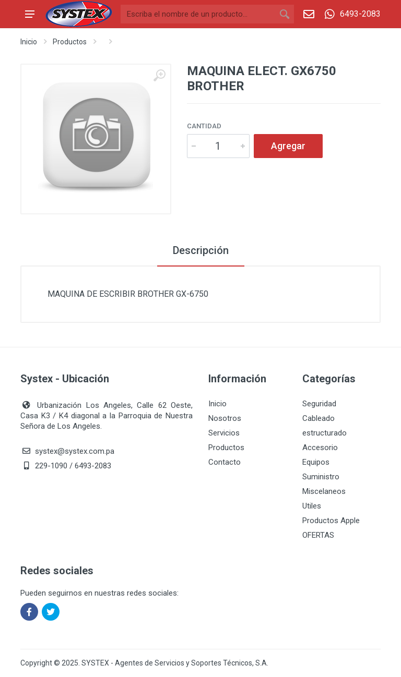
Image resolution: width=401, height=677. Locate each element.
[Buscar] (198, 14)
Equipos (315, 462)
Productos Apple (331, 520)
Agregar (288, 145)
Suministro (320, 476)
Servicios (224, 433)
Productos (70, 42)
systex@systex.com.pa (74, 451)
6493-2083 (350, 14)
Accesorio (320, 447)
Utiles (311, 506)
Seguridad (319, 403)
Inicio (28, 42)
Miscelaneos (324, 491)
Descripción (201, 250)
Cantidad (204, 126)
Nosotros (224, 418)
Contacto (224, 462)
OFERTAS (318, 535)
